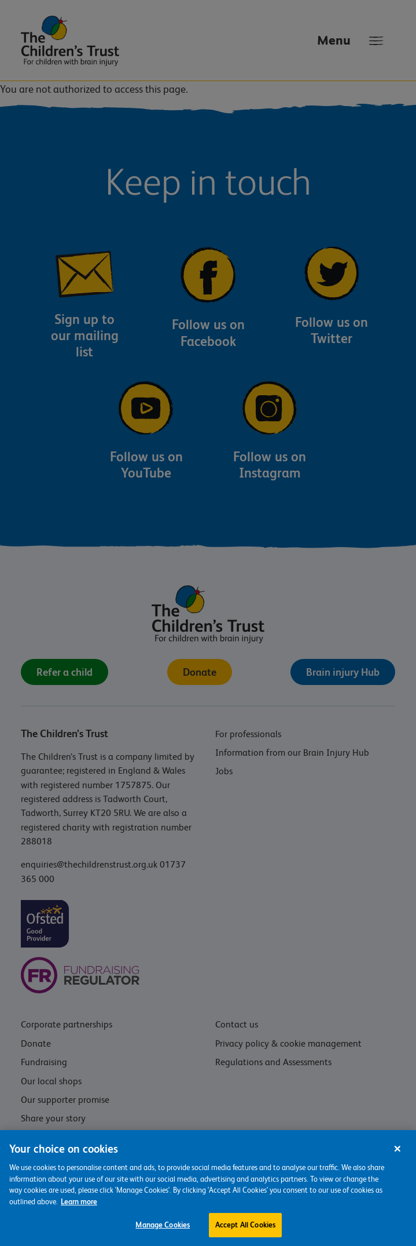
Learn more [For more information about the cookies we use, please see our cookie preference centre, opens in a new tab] (79, 1204)
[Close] (397, 1152)
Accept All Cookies (245, 1228)
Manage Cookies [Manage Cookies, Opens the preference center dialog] (162, 1228)
